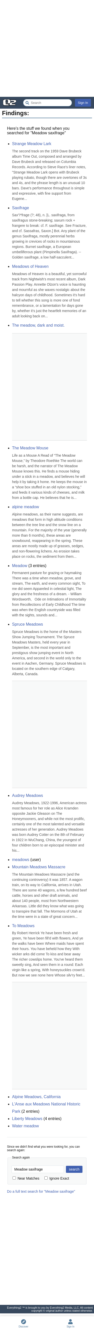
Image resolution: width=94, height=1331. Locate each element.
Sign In (83, 103)
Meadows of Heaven (30, 266)
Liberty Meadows (27, 1119)
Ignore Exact (56, 1178)
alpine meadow (25, 507)
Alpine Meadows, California (36, 1097)
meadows (20, 859)
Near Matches (26, 1178)
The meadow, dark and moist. (38, 325)
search (74, 1169)
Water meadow (25, 1126)
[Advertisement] (47, 48)
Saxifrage (20, 208)
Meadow (19, 566)
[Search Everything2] (47, 102)
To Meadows (23, 926)
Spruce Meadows (27, 624)
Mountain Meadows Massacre (38, 867)
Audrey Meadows (27, 795)
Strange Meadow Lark (31, 144)
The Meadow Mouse (30, 448)
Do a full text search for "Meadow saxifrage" (41, 1191)
